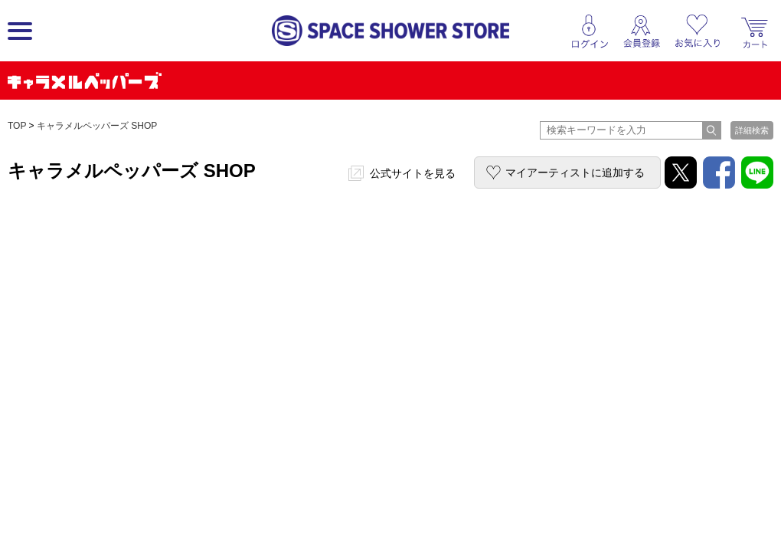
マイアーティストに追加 (575, 172)
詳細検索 (752, 130)
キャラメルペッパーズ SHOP (97, 125)
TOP (17, 125)
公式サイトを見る (413, 173)
